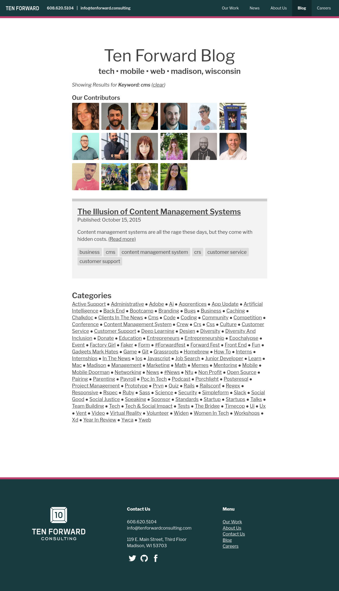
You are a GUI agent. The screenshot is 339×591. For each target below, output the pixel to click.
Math (180, 365)
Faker (127, 345)
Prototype (136, 386)
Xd (75, 420)
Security (187, 392)
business (90, 252)
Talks (256, 399)
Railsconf (210, 386)
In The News (116, 358)
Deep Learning (157, 331)
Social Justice (104, 399)
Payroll (127, 379)
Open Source (241, 372)
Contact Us (234, 534)
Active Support (89, 304)
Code (169, 317)
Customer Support (115, 331)
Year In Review (99, 420)
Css (210, 324)
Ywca (127, 420)
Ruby (128, 392)
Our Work (230, 8)
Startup (212, 399)
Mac (77, 365)
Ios (138, 358)
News (255, 8)
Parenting (104, 379)
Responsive (85, 392)
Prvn (158, 386)
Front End (236, 345)
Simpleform (215, 392)
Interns (244, 351)
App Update (225, 304)
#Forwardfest (170, 345)
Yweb (144, 420)
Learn (254, 358)
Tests (183, 406)
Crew (183, 324)
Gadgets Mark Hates (95, 351)
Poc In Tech (154, 379)
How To (222, 351)
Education (130, 338)
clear (158, 85)
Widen (181, 413)
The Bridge (207, 406)
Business (211, 311)
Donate (105, 338)
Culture (228, 324)
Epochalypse (243, 338)
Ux (263, 406)
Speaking (135, 399)
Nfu (189, 372)
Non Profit (210, 372)
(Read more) (122, 239)
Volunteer (158, 413)
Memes (200, 365)
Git (145, 351)
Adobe (156, 304)
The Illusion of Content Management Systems (159, 211)
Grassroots (166, 351)
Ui (252, 406)
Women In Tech (211, 413)
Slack (240, 392)
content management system (155, 252)
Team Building (88, 406)
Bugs (190, 311)
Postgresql (236, 379)
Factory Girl (102, 345)
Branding (169, 311)
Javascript (158, 358)
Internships (85, 358)
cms (110, 252)
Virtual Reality (126, 413)
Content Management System (138, 324)
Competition (248, 317)
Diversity (210, 331)
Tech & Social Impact (148, 406)
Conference (85, 324)
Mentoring (225, 365)
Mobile (250, 365)
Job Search (187, 358)
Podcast (181, 379)
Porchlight (207, 379)
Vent (81, 413)
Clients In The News (120, 317)
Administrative (127, 304)
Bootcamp (141, 311)
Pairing (80, 379)
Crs (197, 324)
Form (144, 345)
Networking (128, 372)
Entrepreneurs (163, 338)
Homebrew (196, 351)
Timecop (235, 406)
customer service (227, 252)
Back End (114, 311)
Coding (189, 317)
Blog (302, 8)
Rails (189, 386)
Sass (144, 392)
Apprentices (193, 304)
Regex (233, 386)
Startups (235, 399)
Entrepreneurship (204, 338)
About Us (278, 8)
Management (126, 365)
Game (130, 351)
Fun (256, 345)
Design (187, 331)
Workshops (247, 413)
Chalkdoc (82, 317)
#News (172, 372)
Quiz (174, 386)
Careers (324, 8)
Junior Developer (224, 358)
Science (164, 392)
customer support (100, 261)
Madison (96, 365)
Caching (235, 311)
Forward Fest (205, 345)
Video (98, 413)
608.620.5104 (60, 8)
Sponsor (160, 399)
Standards (187, 399)
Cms (153, 317)
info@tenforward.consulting (106, 8)
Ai (171, 304)
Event (78, 345)
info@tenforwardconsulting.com (159, 528)
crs (197, 252)
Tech (114, 406)
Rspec (110, 392)
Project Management (96, 386)
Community (215, 317)
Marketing (158, 365)
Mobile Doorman (91, 372)
